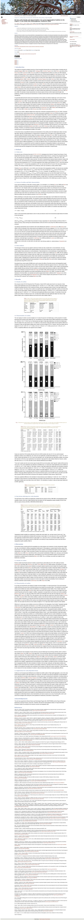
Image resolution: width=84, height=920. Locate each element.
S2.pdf (16, 61)
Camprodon (61, 241)
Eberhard (23, 677)
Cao (61, 160)
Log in (71, 27)
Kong (30, 590)
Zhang (32, 72)
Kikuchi (16, 72)
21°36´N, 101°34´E (37, 154)
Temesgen (62, 569)
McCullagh (36, 269)
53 (20, 15)
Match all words (73, 19)
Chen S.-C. (22, 23)
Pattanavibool (18, 564)
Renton (39, 564)
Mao (50, 259)
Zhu (51, 135)
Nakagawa (59, 272)
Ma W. (25, 23)
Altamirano (44, 109)
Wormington (42, 625)
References (3, 23)
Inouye (19, 87)
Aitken (26, 71)
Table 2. (22, 426)
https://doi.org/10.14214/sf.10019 (53, 24)
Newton (22, 79)
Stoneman (30, 564)
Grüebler (26, 109)
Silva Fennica (17, 15)
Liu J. (15, 23)
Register (71, 24)
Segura (22, 595)
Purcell (22, 82)
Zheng (18, 570)
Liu (38, 126)
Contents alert (72, 31)
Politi (44, 84)
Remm (57, 71)
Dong (21, 596)
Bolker (47, 271)
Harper (20, 101)
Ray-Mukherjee (34, 274)
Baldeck (31, 126)
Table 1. (25, 298)
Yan (21, 600)
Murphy (30, 653)
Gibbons (25, 74)
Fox (19, 102)
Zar (56, 252)
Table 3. (26, 484)
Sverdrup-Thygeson (47, 71)
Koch (59, 102)
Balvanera (36, 124)
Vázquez (31, 118)
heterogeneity (17, 46)
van (55, 74)
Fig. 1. (17, 422)
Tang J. (18, 23)
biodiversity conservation (39, 46)
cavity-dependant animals (24, 46)
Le (29, 687)
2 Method (3, 20)
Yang (20, 168)
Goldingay (38, 71)
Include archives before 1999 (75, 21)
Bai (66, 90)
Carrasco (65, 595)
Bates (34, 276)
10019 (27, 15)
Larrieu (52, 238)
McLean (34, 109)
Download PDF (33, 53)
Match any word (73, 18)
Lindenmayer (44, 107)
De (48, 220)
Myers (39, 136)
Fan (18, 109)
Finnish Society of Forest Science (44, 919)
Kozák (24, 72)
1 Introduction (4, 19)
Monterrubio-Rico (31, 114)
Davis (53, 79)
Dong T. (31, 23)
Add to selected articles (64, 15)
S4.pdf (16, 62)
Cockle (28, 79)
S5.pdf (16, 63)
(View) (20, 48)
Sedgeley (20, 71)
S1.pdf (16, 60)
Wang (59, 90)
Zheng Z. (28, 23)
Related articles (72, 39)
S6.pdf (16, 64)
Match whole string (74, 20)
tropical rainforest (32, 46)
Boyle (19, 552)
